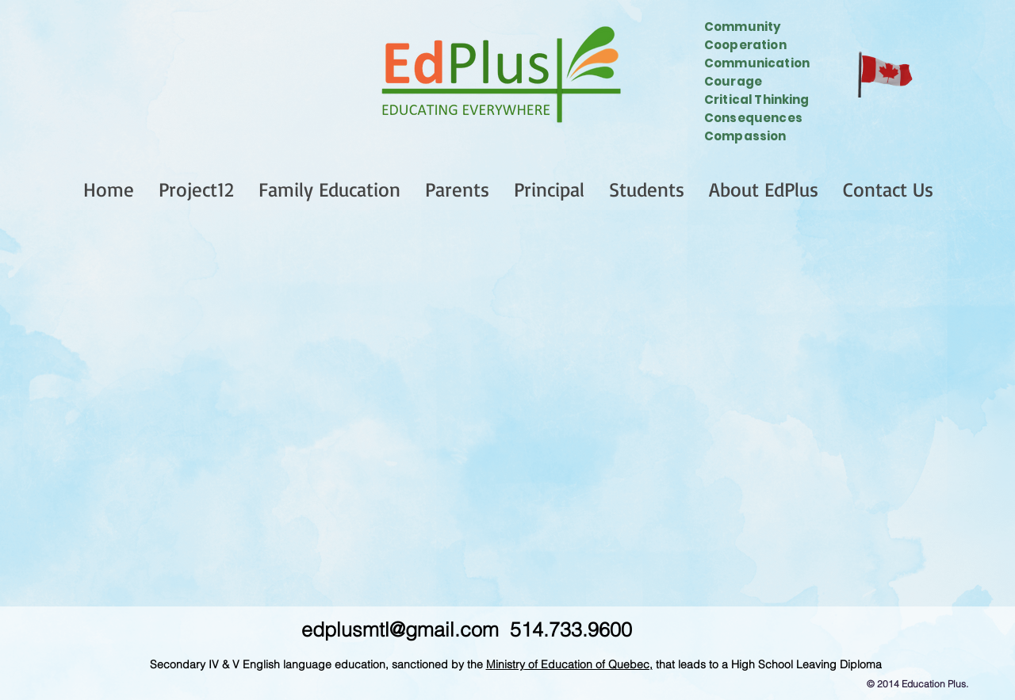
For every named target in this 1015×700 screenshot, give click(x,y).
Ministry (505, 664)
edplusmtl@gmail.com (400, 629)
